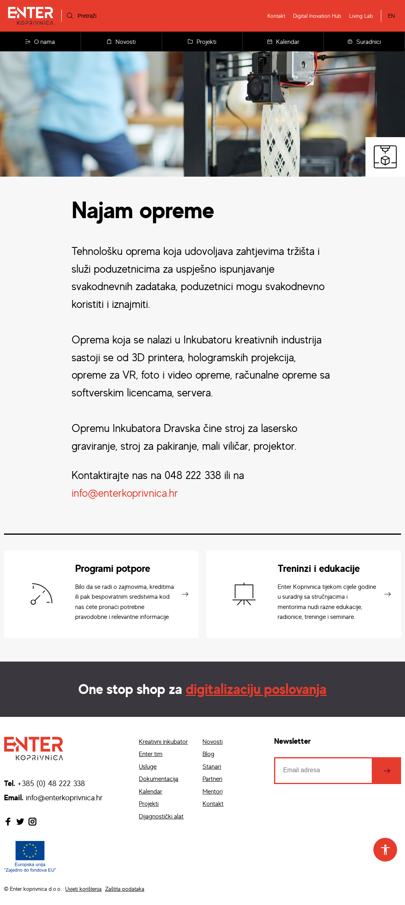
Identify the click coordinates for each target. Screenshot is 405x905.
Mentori (212, 791)
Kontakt (276, 15)
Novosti (121, 41)
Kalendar (283, 41)
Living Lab (361, 15)
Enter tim (151, 754)
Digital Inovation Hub (317, 15)
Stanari (211, 766)
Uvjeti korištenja (83, 888)
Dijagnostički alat (161, 816)
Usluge (148, 766)
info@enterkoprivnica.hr (125, 493)
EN (391, 15)
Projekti (202, 41)
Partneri (212, 778)
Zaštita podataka (124, 888)
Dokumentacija (158, 778)
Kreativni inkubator (163, 741)
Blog (208, 754)
